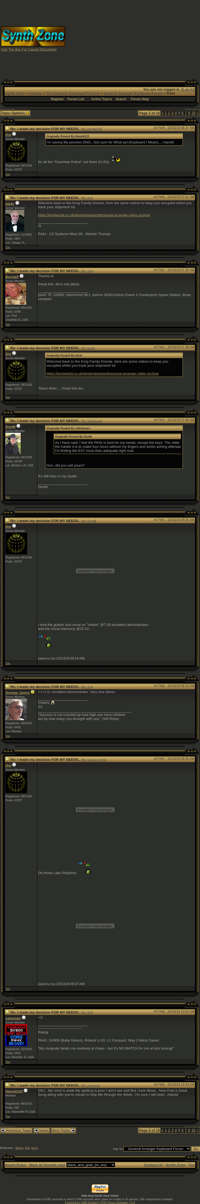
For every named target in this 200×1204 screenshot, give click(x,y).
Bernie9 (12, 277)
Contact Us (153, 1165)
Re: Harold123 (91, 129)
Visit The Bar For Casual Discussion (29, 49)
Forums (35, 93)
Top (7, 174)
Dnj (8, 135)
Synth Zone (15, 93)
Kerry (34, 1147)
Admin (19, 1147)
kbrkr (9, 204)
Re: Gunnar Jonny (93, 759)
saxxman (13, 1018)
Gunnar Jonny (17, 693)
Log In (188, 89)
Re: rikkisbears (91, 421)
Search (121, 99)
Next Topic (63, 1130)
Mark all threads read (47, 1165)
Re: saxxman (90, 1085)
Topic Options (15, 113)
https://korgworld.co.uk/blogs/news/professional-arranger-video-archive (94, 215)
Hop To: (118, 1149)
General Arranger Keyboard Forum (133, 93)
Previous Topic (16, 1130)
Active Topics (101, 99)
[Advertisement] (132, 38)
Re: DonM (88, 520)
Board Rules (15, 1165)
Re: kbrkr (88, 348)
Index (41, 1130)
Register (57, 99)
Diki (27, 1147)
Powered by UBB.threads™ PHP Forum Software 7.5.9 (100, 1202)
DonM (10, 427)
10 (193, 113)
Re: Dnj (87, 198)
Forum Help (140, 99)
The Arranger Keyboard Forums (73, 93)
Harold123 (14, 1091)
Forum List (75, 99)
